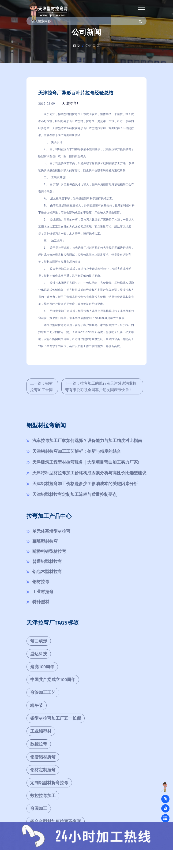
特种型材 (40, 602)
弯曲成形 (38, 641)
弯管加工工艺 (43, 692)
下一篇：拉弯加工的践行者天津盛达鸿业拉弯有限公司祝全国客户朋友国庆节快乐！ (100, 386)
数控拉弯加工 (43, 795)
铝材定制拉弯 (43, 770)
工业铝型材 (40, 731)
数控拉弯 (38, 744)
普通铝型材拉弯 (47, 561)
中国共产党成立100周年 (52, 679)
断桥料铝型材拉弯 (49, 551)
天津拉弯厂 (71, 103)
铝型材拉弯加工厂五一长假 (55, 718)
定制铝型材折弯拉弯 (49, 782)
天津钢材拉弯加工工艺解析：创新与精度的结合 (76, 451)
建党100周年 (42, 666)
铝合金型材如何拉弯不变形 (55, 821)
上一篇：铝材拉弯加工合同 (41, 386)
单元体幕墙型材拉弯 (51, 531)
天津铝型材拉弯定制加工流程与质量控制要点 (74, 494)
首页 (76, 45)
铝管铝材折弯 (43, 757)
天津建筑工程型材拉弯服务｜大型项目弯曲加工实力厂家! (85, 462)
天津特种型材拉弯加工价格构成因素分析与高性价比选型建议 (89, 473)
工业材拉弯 (42, 591)
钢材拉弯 (40, 581)
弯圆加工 (38, 808)
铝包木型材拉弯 (47, 571)
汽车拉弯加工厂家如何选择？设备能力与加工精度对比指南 (87, 440)
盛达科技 (38, 654)
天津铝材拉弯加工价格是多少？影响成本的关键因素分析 (85, 483)
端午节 (36, 705)
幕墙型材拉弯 (45, 541)
